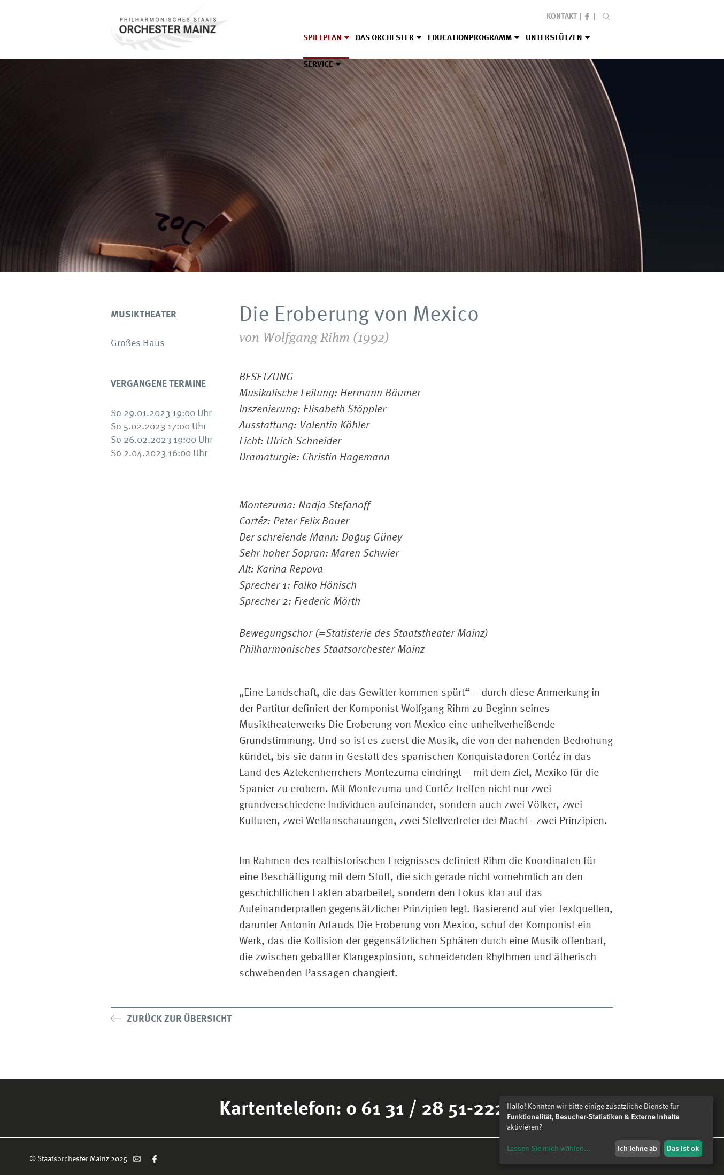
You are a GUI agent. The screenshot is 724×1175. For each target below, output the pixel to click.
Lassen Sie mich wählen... (548, 1148)
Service (322, 64)
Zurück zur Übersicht (171, 1018)
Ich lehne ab (637, 1148)
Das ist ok (683, 1148)
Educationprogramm (473, 37)
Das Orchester (388, 37)
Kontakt (561, 16)
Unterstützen (558, 37)
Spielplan (326, 37)
